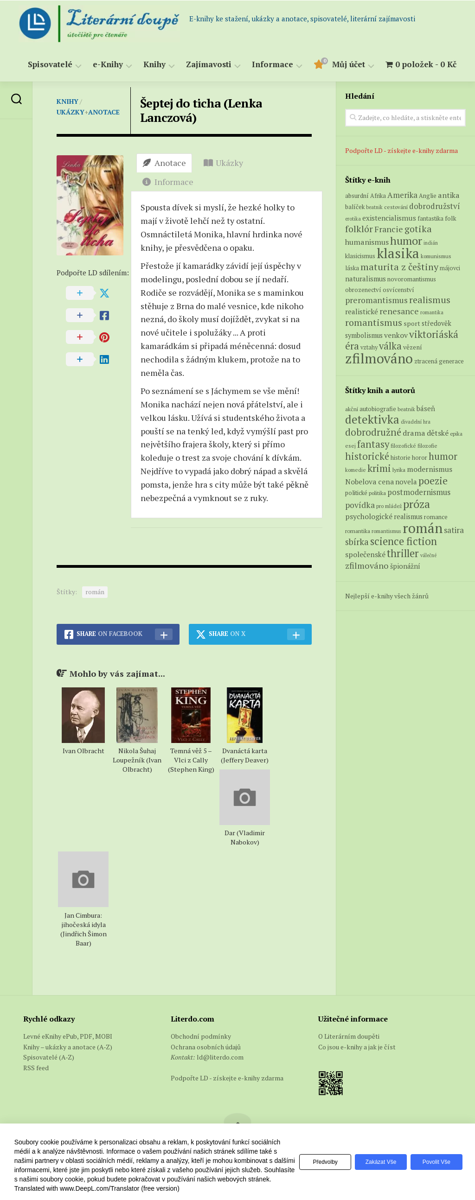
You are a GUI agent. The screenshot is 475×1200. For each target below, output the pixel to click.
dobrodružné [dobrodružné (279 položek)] (373, 432)
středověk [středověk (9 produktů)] (436, 323)
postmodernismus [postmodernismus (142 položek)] (418, 492)
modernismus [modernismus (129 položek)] (429, 469)
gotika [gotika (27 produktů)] (418, 228)
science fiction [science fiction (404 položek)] (403, 541)
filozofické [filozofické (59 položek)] (403, 445)
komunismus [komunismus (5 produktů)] (436, 256)
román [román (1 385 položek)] (423, 528)
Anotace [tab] (164, 162)
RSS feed (36, 1067)
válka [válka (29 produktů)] (390, 346)
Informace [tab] (167, 181)
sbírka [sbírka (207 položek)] (357, 541)
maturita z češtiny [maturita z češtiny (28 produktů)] (399, 266)
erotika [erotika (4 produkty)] (353, 219)
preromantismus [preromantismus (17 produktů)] (376, 300)
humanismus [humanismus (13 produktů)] (367, 242)
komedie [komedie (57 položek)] (355, 469)
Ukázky (70, 112)
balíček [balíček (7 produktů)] (355, 207)
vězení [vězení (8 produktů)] (412, 347)
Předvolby (317, 1162)
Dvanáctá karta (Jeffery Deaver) (245, 755)
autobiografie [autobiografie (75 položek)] (377, 409)
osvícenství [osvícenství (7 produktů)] (398, 290)
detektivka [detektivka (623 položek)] (372, 419)
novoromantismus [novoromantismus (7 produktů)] (411, 279)
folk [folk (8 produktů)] (450, 218)
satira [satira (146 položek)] (454, 530)
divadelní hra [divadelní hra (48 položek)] (415, 422)
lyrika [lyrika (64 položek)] (398, 469)
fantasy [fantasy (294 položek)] (373, 444)
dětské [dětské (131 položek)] (438, 433)
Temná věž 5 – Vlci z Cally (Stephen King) (191, 760)
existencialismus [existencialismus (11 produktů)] (389, 217)
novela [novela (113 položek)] (406, 481)
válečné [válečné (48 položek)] (428, 555)
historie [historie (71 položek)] (401, 458)
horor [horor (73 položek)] (419, 458)
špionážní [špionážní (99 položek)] (405, 566)
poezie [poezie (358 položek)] (433, 480)
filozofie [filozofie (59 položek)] (427, 445)
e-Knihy (108, 65)
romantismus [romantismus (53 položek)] (386, 530)
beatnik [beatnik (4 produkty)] (374, 207)
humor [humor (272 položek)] (443, 456)
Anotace (104, 112)
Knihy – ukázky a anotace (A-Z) (67, 1046)
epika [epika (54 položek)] (456, 433)
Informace (272, 65)
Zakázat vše (376, 1162)
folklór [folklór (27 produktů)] (359, 228)
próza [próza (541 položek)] (416, 503)
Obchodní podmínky (201, 1036)
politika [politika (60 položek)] (377, 492)
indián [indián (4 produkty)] (431, 243)
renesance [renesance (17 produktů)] (399, 311)
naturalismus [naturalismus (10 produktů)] (365, 278)
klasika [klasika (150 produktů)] (398, 253)
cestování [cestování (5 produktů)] (396, 206)
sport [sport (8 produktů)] (412, 323)
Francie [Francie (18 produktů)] (388, 229)
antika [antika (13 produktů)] (449, 195)
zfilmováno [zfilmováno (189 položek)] (367, 565)
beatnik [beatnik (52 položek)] (406, 409)
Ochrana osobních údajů (206, 1046)
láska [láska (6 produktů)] (352, 268)
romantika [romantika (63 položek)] (357, 530)
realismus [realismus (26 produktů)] (429, 299)
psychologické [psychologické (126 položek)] (368, 516)
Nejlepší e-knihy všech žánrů (387, 595)
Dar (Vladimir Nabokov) (245, 837)
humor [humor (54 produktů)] (406, 240)
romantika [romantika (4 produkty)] (431, 312)
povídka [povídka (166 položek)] (360, 505)
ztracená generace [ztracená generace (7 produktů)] (439, 361)
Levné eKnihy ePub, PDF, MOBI (67, 1036)
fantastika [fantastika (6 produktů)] (430, 218)
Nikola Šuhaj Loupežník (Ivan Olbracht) (137, 760)
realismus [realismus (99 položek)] (408, 516)
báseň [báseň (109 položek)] (426, 408)
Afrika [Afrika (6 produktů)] (378, 196)
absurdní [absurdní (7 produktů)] (357, 195)
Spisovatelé (50, 65)
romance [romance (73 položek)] (436, 517)
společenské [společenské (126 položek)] (365, 554)
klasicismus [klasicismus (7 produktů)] (360, 256)
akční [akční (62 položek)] (351, 409)
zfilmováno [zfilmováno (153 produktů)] (379, 358)
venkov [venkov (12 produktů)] (396, 335)
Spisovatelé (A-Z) (48, 1057)
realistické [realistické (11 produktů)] (361, 311)
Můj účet (348, 65)
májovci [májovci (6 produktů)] (450, 268)
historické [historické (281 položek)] (367, 456)
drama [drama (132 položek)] (414, 433)
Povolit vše (435, 1162)
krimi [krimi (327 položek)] (379, 468)
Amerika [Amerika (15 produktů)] (402, 195)
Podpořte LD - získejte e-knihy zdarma (401, 150)
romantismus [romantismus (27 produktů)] (373, 322)
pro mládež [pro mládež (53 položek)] (389, 505)
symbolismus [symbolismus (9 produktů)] (364, 335)
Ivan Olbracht (83, 750)
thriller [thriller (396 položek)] (403, 553)
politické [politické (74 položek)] (356, 493)
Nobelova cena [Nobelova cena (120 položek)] (369, 481)
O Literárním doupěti (348, 1036)
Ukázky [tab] (223, 162)
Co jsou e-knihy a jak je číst (357, 1046)
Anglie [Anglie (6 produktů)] (427, 196)
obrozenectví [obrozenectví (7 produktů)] (363, 290)
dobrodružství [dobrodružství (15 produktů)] (434, 206)
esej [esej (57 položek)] (350, 445)
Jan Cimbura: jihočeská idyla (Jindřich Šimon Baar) (83, 929)
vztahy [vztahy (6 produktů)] (369, 347)
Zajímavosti (208, 65)
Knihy (154, 65)
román (94, 591)
